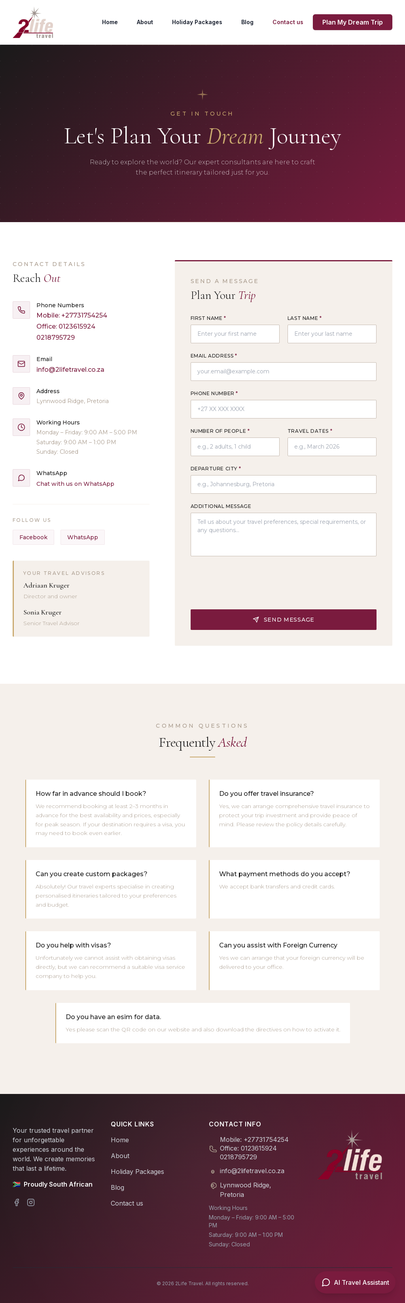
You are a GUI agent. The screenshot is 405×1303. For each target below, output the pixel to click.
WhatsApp (82, 537)
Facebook (33, 537)
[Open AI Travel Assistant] (355, 1282)
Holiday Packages (197, 22)
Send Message (283, 588)
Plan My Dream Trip (352, 22)
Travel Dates (310, 431)
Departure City (216, 469)
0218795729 (55, 337)
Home (110, 22)
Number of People (220, 431)
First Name (208, 318)
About (145, 22)
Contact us (288, 22)
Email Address (214, 356)
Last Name (305, 318)
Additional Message (221, 506)
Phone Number (214, 393)
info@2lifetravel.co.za (70, 369)
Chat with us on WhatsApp (75, 483)
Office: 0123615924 (65, 326)
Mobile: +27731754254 (71, 315)
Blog (247, 22)
